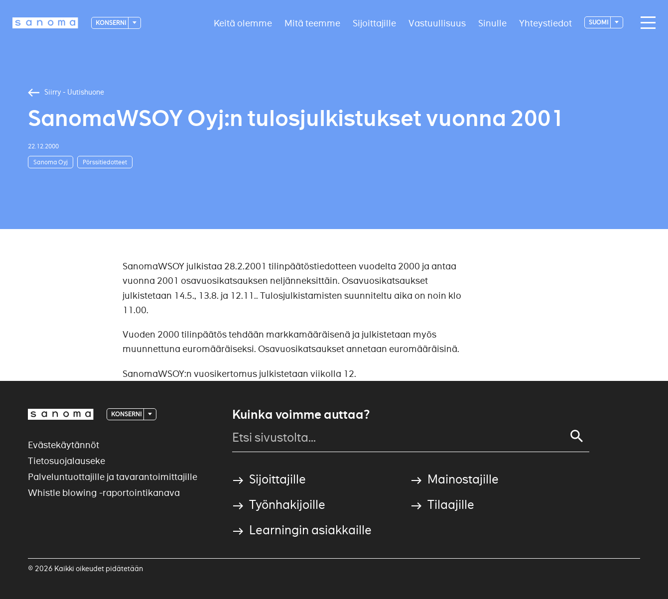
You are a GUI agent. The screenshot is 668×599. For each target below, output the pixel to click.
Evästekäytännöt (63, 445)
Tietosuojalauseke (66, 461)
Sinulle (492, 22)
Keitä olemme (243, 22)
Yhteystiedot (545, 22)
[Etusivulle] (45, 22)
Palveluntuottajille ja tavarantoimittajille (112, 476)
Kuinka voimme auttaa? (301, 415)
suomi (599, 22)
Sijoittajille (374, 22)
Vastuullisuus (437, 22)
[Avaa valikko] (646, 23)
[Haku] (576, 436)
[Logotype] (61, 414)
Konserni (111, 22)
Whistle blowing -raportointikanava (104, 492)
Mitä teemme (312, 22)
